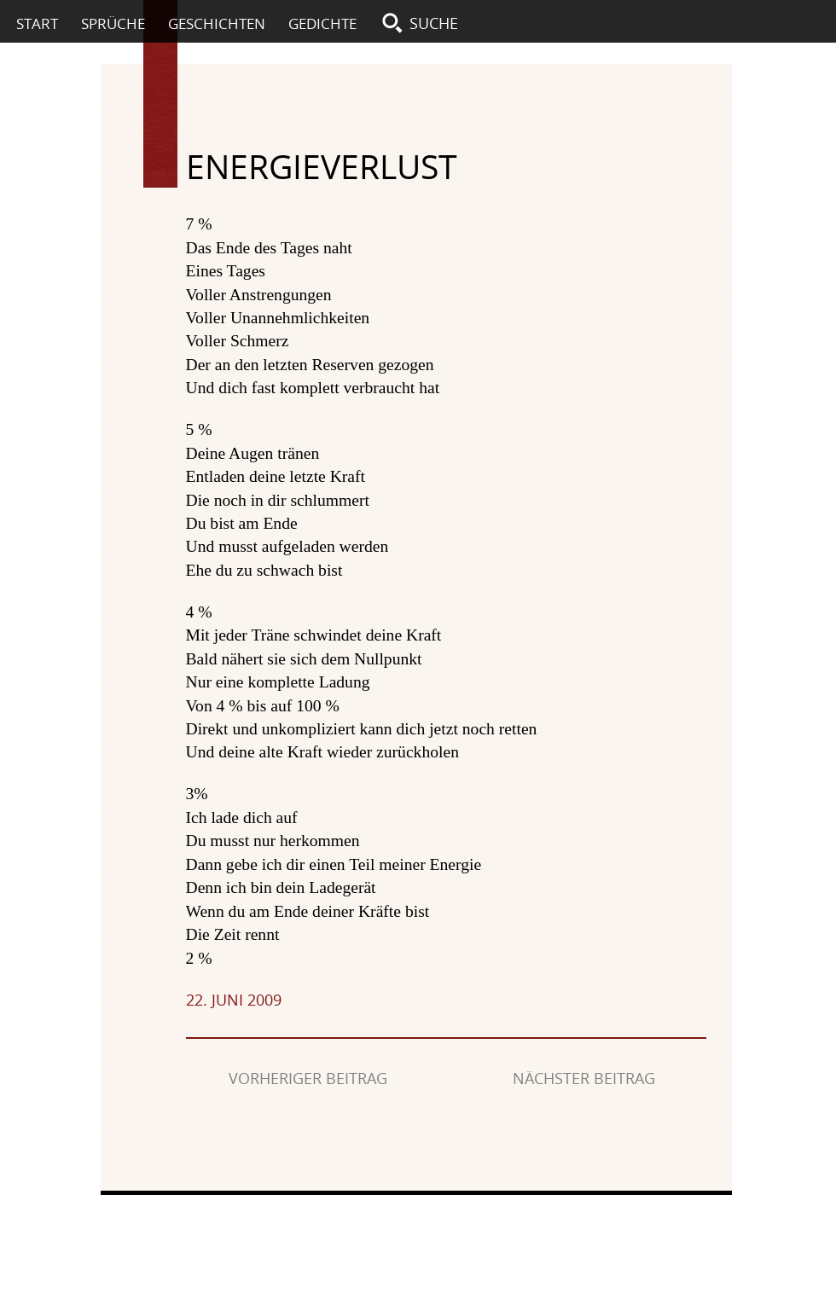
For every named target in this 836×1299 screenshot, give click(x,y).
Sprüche (113, 23)
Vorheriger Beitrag (308, 1078)
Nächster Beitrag (584, 1078)
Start (37, 23)
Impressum (432, 1216)
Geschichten (216, 23)
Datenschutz (529, 1216)
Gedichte (322, 23)
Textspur (160, 122)
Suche (433, 23)
